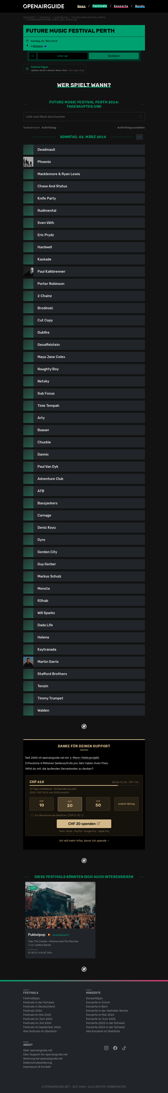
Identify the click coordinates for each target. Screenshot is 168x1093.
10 (42, 804)
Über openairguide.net (37, 1049)
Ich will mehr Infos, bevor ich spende (82, 840)
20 (70, 804)
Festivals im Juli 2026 (37, 1022)
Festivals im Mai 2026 (37, 1014)
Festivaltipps (31, 997)
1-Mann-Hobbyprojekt (84, 757)
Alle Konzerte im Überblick (103, 1030)
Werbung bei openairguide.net (42, 1058)
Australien (61, 17)
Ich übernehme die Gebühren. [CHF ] (57, 815)
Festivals (45, 17)
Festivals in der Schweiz (38, 1001)
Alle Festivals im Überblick (40, 1030)
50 (98, 804)
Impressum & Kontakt (37, 1066)
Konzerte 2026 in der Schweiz (105, 1026)
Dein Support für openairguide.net (45, 1053)
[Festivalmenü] (32, 56)
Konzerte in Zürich (98, 1001)
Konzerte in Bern (97, 1005)
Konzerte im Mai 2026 (100, 1014)
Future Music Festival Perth (88, 17)
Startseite (29, 17)
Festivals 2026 (32, 1010)
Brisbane (38, 46)
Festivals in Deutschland (39, 1005)
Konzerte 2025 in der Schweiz (105, 1022)
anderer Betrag (126, 803)
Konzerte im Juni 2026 (101, 1018)
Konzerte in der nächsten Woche (107, 1010)
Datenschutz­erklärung (37, 1062)
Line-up (62, 55)
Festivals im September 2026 (42, 1026)
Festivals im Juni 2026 (37, 1018)
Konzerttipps (94, 997)
